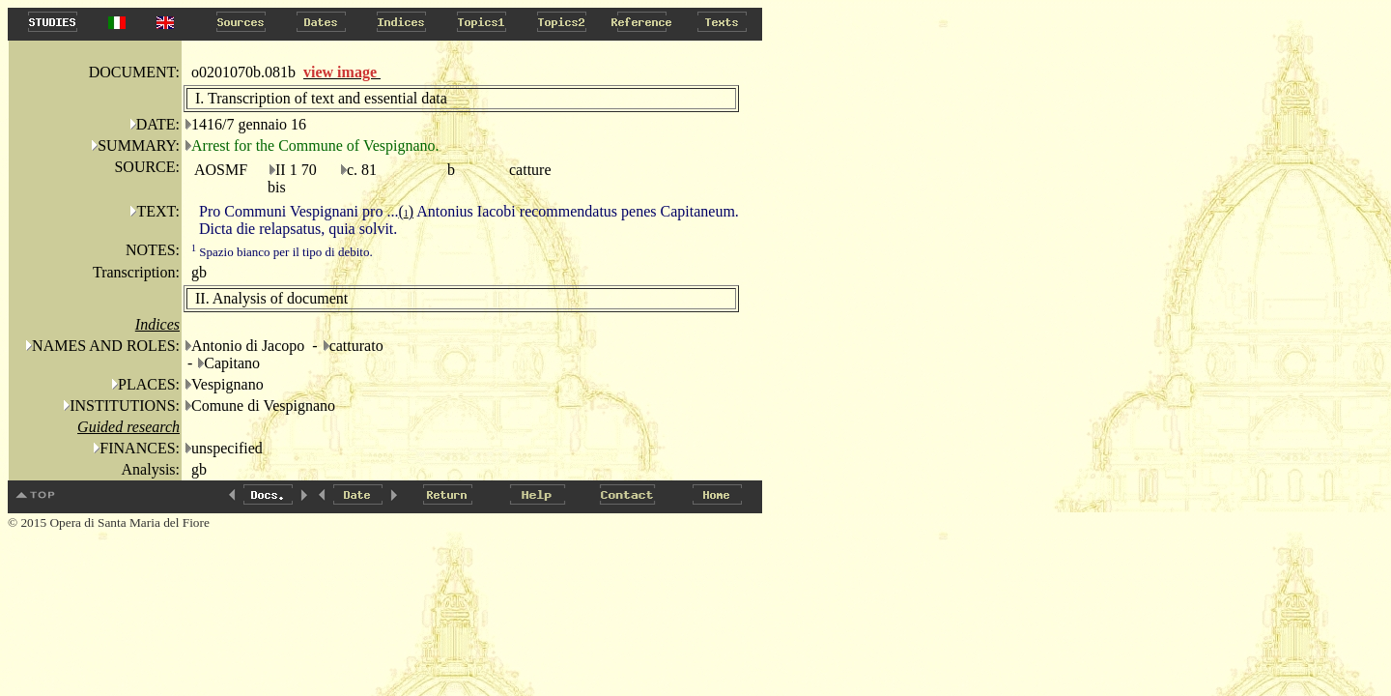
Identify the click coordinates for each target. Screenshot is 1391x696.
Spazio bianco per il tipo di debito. (282, 252)
